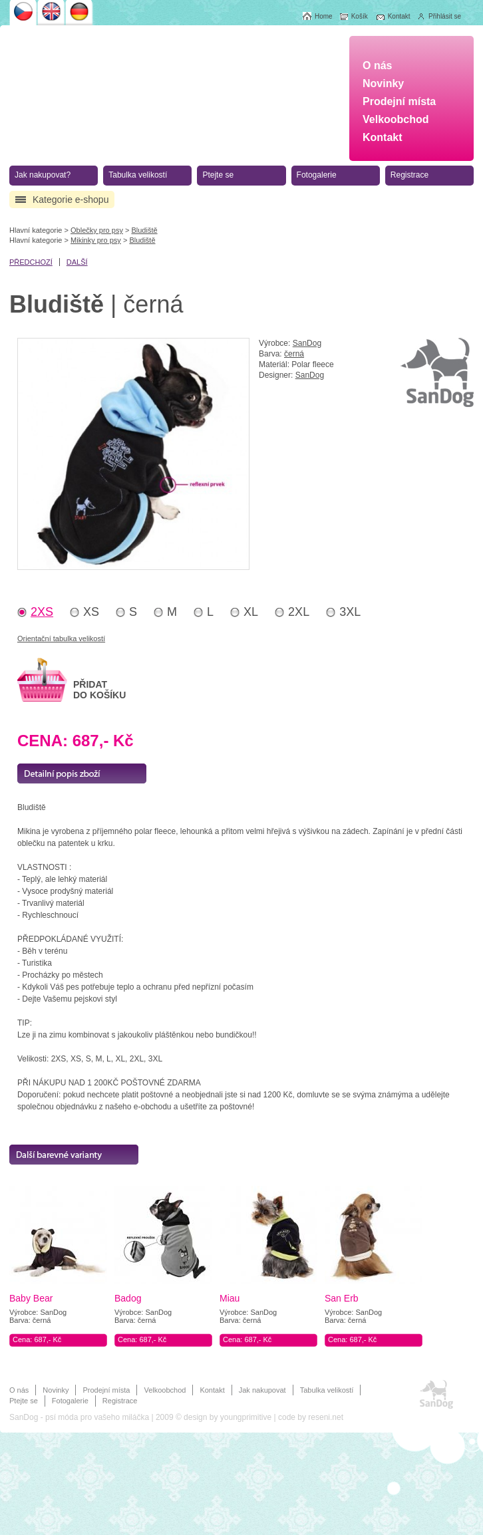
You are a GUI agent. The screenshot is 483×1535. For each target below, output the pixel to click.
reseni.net (325, 1417)
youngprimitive (245, 1417)
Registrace (120, 1401)
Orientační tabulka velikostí (61, 638)
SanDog (307, 343)
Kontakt (212, 1390)
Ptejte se (23, 1401)
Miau (230, 1298)
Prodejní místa (106, 1390)
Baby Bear (31, 1298)
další (77, 262)
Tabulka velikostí (327, 1390)
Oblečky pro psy (97, 230)
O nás (19, 1390)
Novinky (56, 1390)
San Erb (342, 1298)
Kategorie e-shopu (70, 199)
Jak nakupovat (262, 1390)
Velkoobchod (165, 1390)
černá (294, 353)
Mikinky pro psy (96, 240)
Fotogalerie (70, 1401)
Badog (127, 1298)
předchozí (31, 262)
